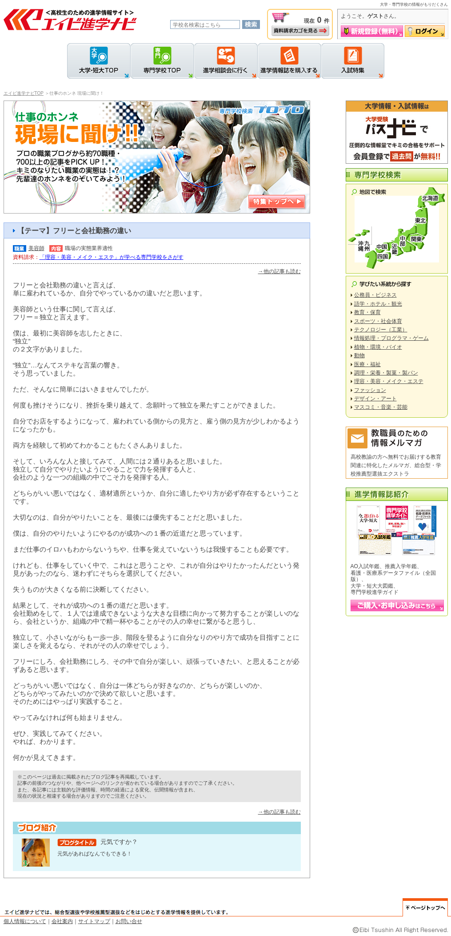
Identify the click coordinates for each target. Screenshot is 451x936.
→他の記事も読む (279, 271)
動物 (359, 355)
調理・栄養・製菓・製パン (386, 373)
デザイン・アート (375, 398)
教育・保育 (367, 312)
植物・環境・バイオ (378, 347)
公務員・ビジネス (375, 295)
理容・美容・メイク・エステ (388, 381)
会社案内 (62, 921)
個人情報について (25, 921)
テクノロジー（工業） (380, 330)
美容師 (36, 248)
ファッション (370, 390)
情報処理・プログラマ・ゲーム (391, 338)
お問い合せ (129, 921)
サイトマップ (94, 921)
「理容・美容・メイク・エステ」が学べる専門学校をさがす (112, 257)
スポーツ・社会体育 (378, 321)
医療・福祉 (367, 364)
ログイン (425, 31)
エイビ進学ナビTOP (24, 93)
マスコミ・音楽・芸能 (380, 407)
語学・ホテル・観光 (378, 304)
